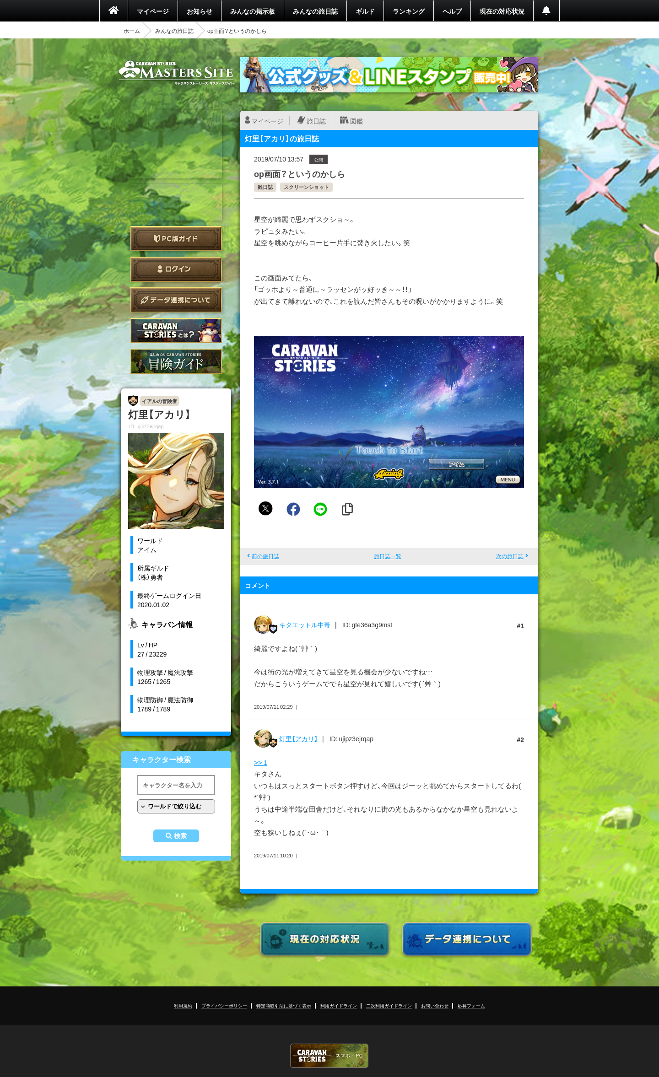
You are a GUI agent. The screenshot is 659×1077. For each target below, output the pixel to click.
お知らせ (199, 11)
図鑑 (356, 120)
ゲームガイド (176, 361)
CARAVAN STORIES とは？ (176, 330)
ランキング (409, 11)
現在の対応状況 (502, 11)
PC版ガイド (176, 238)
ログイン (176, 269)
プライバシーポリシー (224, 1005)
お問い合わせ (434, 1005)
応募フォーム (471, 1005)
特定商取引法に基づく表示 (283, 1005)
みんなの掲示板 (252, 11)
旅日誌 (316, 120)
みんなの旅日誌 (315, 11)
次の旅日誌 (510, 556)
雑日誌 (265, 187)
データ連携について (176, 299)
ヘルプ (452, 11)
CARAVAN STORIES (329, 1056)
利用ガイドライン (338, 1005)
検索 (180, 836)
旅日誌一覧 (387, 556)
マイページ (153, 11)
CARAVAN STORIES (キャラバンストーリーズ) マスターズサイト (176, 73)
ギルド (365, 11)
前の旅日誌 (265, 556)
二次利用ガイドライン (389, 1005)
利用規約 (183, 1005)
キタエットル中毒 (304, 624)
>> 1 (260, 762)
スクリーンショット (306, 187)
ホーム (132, 31)
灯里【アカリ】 (298, 738)
